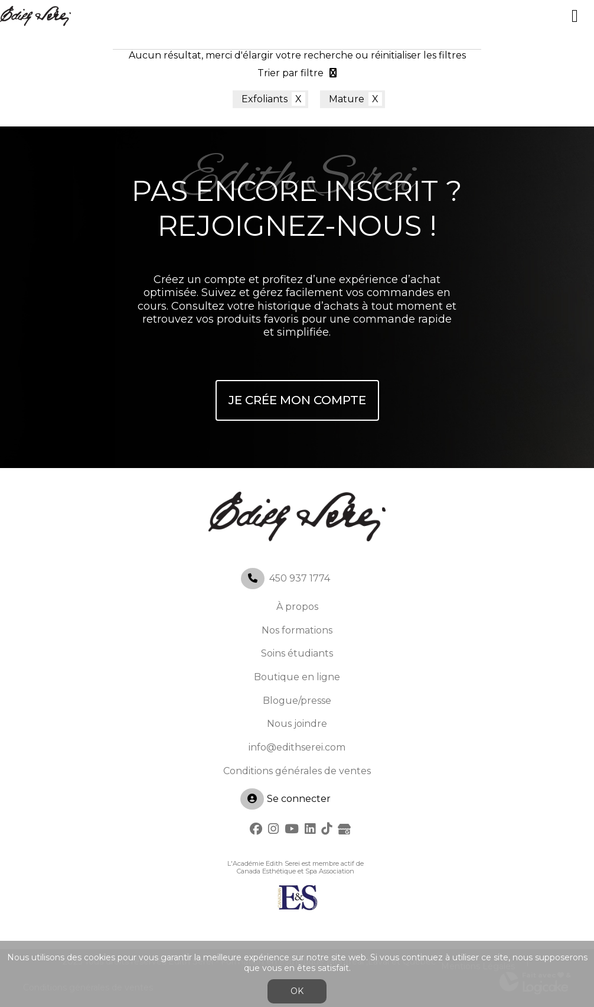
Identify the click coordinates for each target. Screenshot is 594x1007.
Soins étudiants (297, 653)
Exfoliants (264, 99)
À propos (297, 606)
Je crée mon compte (297, 400)
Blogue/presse (297, 700)
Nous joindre (297, 723)
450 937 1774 (299, 578)
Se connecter (285, 799)
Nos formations (297, 630)
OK (297, 991)
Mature (346, 99)
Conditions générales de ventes (297, 771)
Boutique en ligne (297, 677)
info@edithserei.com (297, 747)
